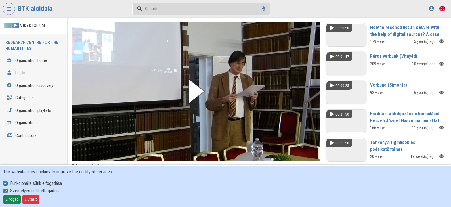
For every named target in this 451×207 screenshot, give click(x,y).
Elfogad (12, 199)
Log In (16, 72)
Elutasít (31, 199)
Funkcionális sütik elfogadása (36, 183)
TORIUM (24, 25)
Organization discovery (30, 85)
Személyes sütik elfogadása (35, 190)
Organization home (27, 60)
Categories (20, 97)
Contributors (22, 135)
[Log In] (431, 8)
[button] (196, 91)
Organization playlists (29, 110)
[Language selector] (442, 8)
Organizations (23, 122)
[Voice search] (263, 9)
